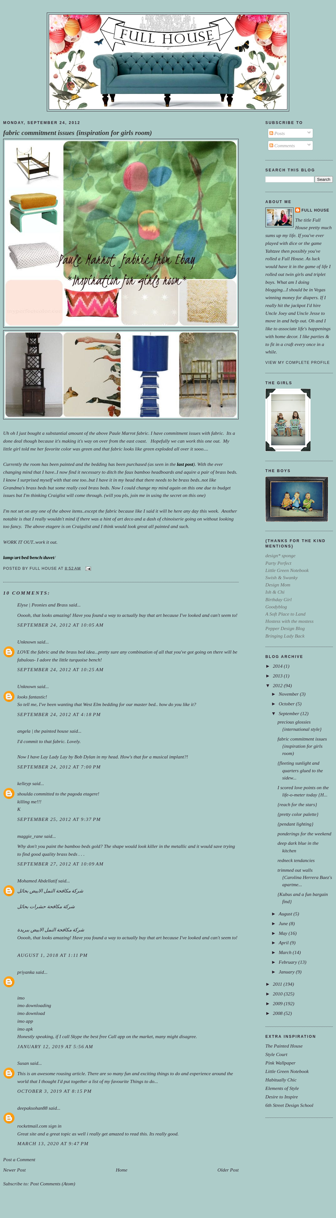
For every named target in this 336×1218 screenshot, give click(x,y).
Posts (277, 133)
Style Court (276, 1054)
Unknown (26, 641)
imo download (31, 1013)
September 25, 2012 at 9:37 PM (59, 819)
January (287, 971)
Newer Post (14, 1169)
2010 (278, 993)
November (289, 694)
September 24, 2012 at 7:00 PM (59, 766)
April (284, 942)
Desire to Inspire (281, 1096)
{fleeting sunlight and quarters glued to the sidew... (300, 770)
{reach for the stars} (297, 804)
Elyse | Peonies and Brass (42, 604)
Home (121, 1169)
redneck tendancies (296, 860)
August (286, 913)
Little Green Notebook (287, 1071)
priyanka (26, 972)
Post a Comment (19, 1159)
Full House (315, 210)
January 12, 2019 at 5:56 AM (55, 1046)
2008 (278, 1013)
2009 (278, 1003)
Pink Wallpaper (280, 1062)
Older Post (228, 1169)
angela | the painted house (42, 731)
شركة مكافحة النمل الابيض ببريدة (50, 929)
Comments (282, 145)
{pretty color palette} (298, 814)
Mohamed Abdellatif (37, 880)
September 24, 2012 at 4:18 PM (59, 714)
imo (20, 997)
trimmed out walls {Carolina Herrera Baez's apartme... (305, 877)
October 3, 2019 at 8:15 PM (54, 1091)
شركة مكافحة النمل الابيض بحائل (50, 890)
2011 (278, 984)
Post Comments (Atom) (52, 1183)
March (286, 952)
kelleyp (24, 783)
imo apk (25, 1029)
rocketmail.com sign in (39, 1126)
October (287, 703)
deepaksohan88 (32, 1108)
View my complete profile (297, 362)
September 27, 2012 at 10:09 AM (60, 863)
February (288, 962)
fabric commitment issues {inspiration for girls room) (77, 133)
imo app (25, 1021)
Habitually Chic (280, 1079)
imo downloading (34, 1005)
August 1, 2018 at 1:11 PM (52, 955)
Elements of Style (282, 1088)
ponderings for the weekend (304, 833)
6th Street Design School (289, 1105)
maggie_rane (30, 836)
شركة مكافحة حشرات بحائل (46, 906)
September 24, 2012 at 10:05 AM (60, 625)
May (283, 933)
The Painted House (284, 1045)
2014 (278, 666)
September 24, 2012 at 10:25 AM (60, 669)
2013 (278, 675)
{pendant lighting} (295, 824)
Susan (23, 1063)
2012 (278, 685)
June (284, 923)
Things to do (142, 1081)
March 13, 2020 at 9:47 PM (53, 1143)
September (289, 713)
